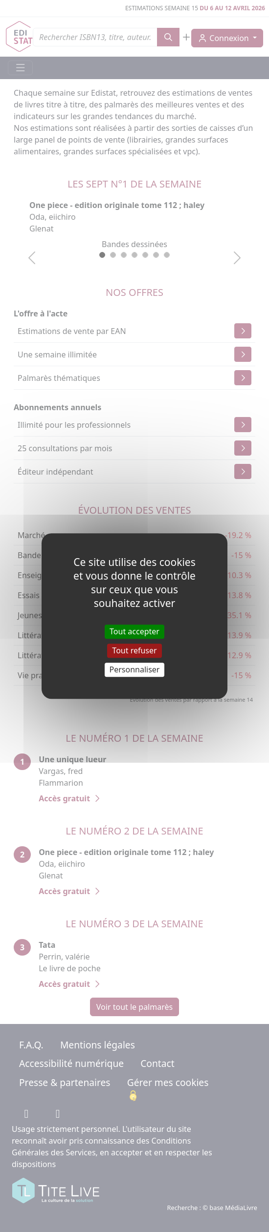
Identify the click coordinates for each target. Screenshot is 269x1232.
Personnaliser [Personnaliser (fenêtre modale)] (135, 669)
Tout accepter (134, 631)
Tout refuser (134, 650)
